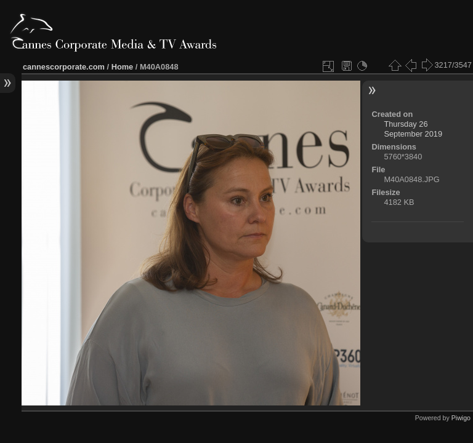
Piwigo (461, 417)
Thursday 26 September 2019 (413, 128)
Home (122, 66)
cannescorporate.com (64, 66)
